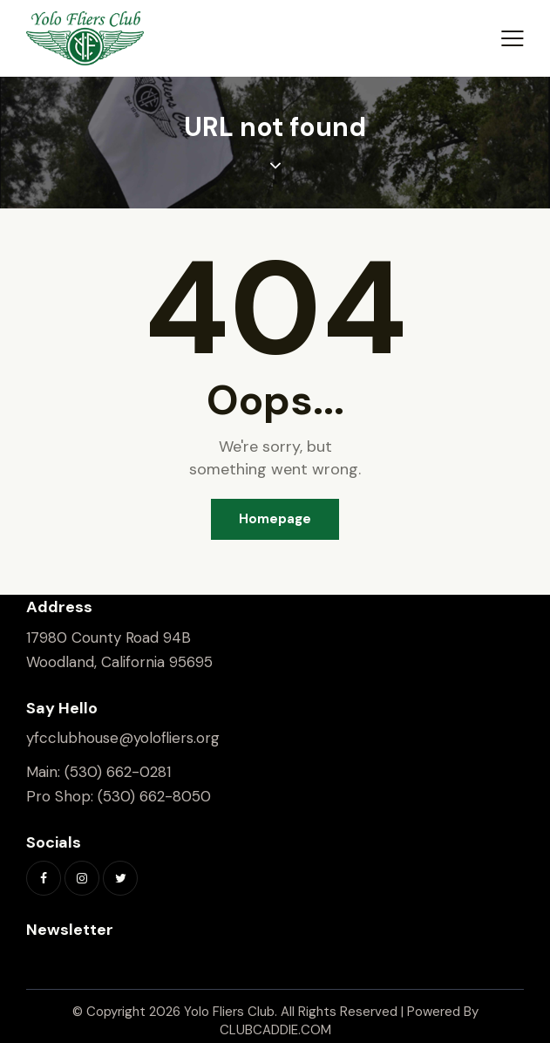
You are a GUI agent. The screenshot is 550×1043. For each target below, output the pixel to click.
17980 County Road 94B (108, 637)
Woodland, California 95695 (119, 661)
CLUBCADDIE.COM (275, 1030)
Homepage (275, 519)
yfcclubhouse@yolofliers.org (123, 737)
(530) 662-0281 (118, 771)
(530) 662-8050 (154, 796)
